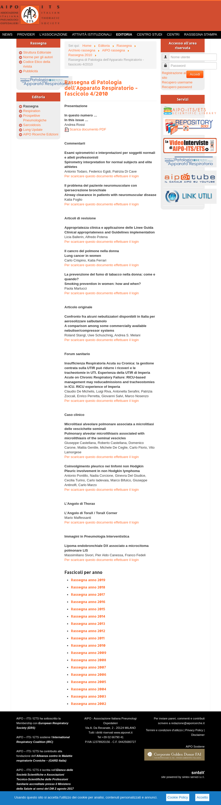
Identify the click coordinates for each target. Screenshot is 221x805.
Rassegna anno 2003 (88, 696)
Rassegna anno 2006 (88, 674)
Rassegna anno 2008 (88, 660)
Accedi (195, 74)
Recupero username (177, 82)
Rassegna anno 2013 (88, 623)
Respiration (31, 111)
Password (167, 63)
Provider (26, 34)
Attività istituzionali (91, 34)
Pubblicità (30, 71)
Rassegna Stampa (200, 34)
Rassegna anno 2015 (88, 609)
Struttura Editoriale (37, 52)
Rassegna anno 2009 (88, 653)
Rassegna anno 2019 (88, 580)
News (7, 34)
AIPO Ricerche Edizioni (40, 134)
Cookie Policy (177, 797)
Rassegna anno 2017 (88, 594)
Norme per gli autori (38, 57)
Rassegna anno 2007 (88, 667)
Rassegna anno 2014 (88, 616)
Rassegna (30, 106)
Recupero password (177, 87)
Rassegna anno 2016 (88, 602)
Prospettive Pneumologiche (35, 118)
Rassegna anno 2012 (88, 631)
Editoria (124, 34)
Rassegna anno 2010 (88, 645)
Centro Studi (149, 34)
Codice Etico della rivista (36, 64)
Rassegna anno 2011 (88, 638)
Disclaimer (198, 734)
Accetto (202, 797)
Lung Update (32, 130)
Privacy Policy (194, 730)
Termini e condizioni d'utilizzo (164, 730)
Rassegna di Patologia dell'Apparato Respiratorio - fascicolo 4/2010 (101, 88)
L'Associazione (53, 34)
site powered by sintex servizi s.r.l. (183, 776)
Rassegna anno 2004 (88, 689)
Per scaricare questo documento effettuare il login (101, 176)
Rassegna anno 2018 (88, 587)
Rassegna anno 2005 (88, 682)
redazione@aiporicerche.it (188, 723)
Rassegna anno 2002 (88, 704)
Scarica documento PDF (85, 129)
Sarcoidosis (32, 125)
